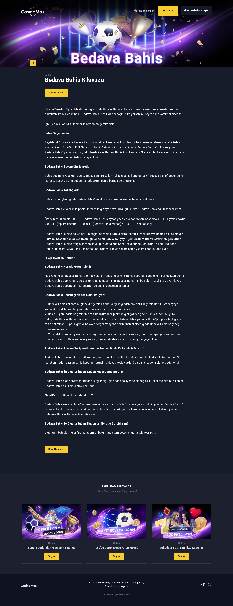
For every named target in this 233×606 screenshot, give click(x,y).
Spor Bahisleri (59, 93)
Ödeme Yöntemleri (139, 9)
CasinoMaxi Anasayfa (198, 9)
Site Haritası (107, 600)
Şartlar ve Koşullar (123, 600)
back (27, 62)
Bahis (48, 74)
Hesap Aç (165, 9)
